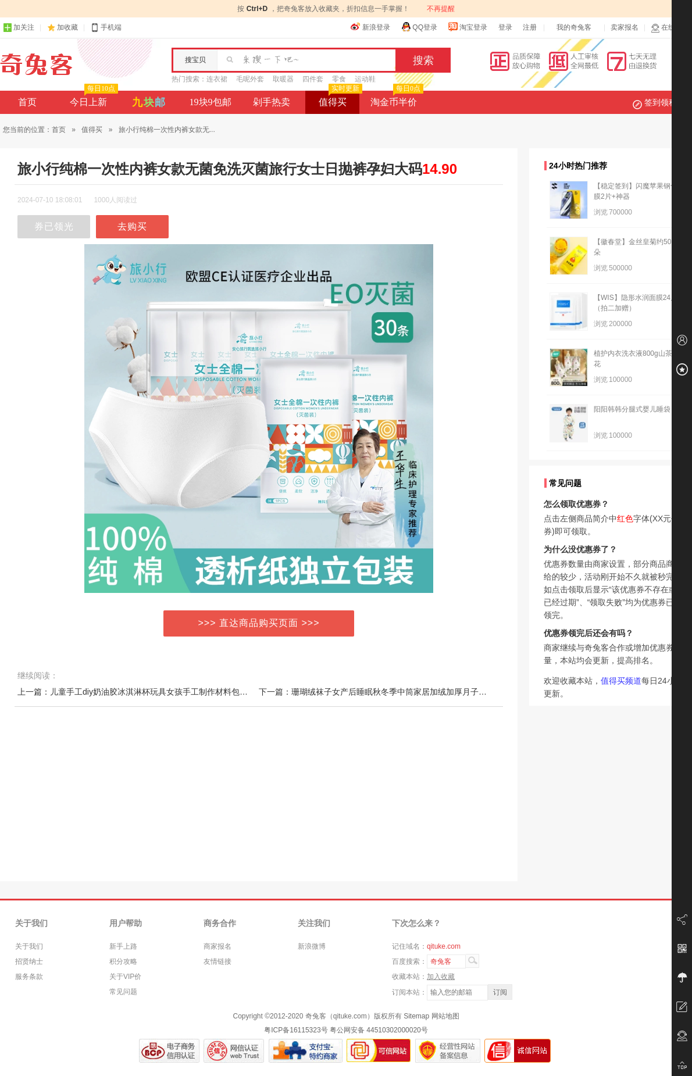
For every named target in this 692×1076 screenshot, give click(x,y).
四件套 (312, 79)
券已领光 (54, 226)
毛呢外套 (250, 79)
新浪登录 (370, 26)
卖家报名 (625, 27)
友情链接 (217, 961)
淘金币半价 (395, 99)
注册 (530, 27)
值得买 (339, 99)
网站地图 (445, 1016)
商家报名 (217, 946)
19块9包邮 (210, 102)
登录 (505, 27)
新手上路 (123, 946)
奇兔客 (36, 64)
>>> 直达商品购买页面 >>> (259, 623)
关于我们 (29, 946)
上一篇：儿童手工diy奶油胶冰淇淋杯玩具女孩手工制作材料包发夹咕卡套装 (152, 691)
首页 (27, 102)
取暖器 (283, 79)
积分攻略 (123, 961)
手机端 (106, 27)
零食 (339, 79)
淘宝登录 (467, 26)
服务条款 (29, 977)
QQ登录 (419, 26)
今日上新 (93, 99)
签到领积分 (661, 102)
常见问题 (123, 992)
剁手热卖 (271, 102)
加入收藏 (441, 977)
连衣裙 (216, 79)
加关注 (18, 27)
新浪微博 (312, 946)
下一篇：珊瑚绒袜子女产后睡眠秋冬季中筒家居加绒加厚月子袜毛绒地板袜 (393, 691)
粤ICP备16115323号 (295, 1030)
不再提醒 (441, 9)
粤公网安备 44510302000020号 (379, 1030)
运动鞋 (365, 79)
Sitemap (416, 1016)
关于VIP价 (125, 977)
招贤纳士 (29, 961)
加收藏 (67, 27)
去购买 (132, 226)
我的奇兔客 (574, 27)
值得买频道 (621, 680)
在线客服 (670, 27)
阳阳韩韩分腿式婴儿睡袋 (632, 409)
